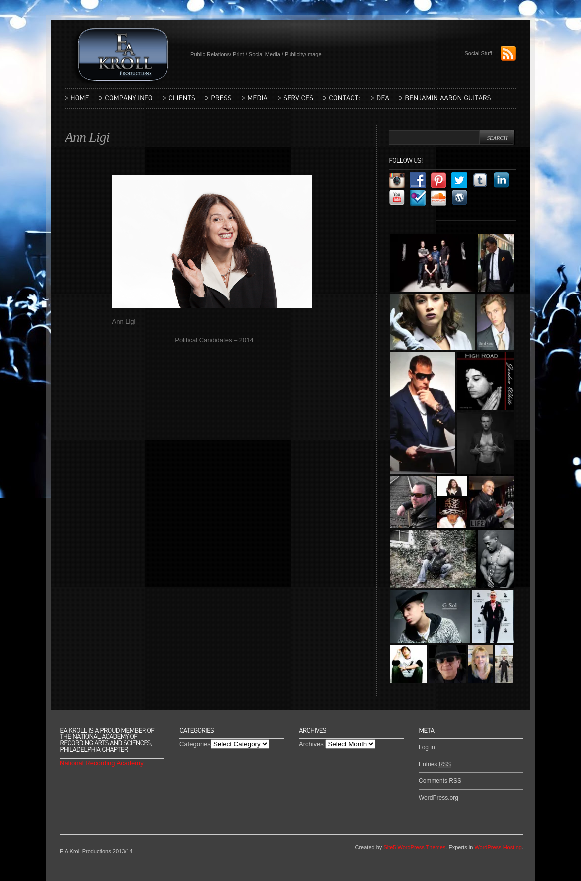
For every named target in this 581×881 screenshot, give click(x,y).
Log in (427, 747)
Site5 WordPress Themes (414, 847)
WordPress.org (438, 797)
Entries (435, 764)
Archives (311, 744)
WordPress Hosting (498, 847)
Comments (440, 780)
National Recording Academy (102, 763)
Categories (195, 744)
